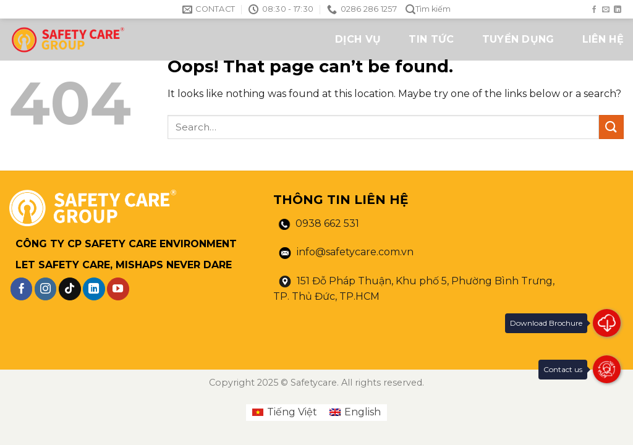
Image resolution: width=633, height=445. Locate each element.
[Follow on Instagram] (46, 289)
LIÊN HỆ (603, 39)
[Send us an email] (606, 10)
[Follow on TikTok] (70, 289)
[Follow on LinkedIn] (617, 10)
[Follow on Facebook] (594, 10)
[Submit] (611, 127)
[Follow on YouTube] (118, 289)
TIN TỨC (431, 39)
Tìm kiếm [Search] (428, 9)
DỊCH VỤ (358, 39)
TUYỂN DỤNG (518, 39)
